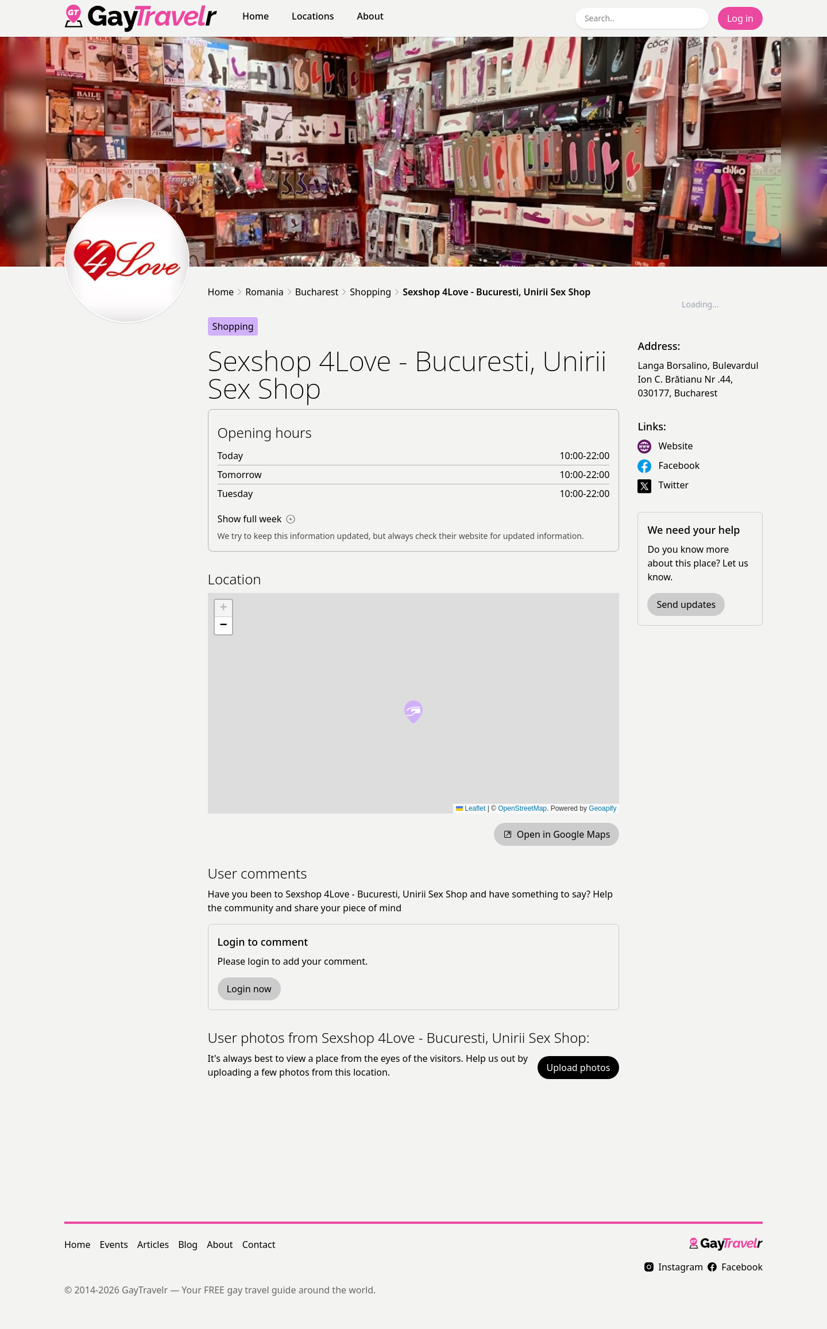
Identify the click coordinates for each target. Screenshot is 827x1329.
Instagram (673, 1267)
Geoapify (602, 808)
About (370, 16)
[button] (413, 711)
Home (255, 16)
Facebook (679, 465)
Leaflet (470, 808)
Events (114, 1244)
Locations (313, 16)
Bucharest (317, 292)
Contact (259, 1244)
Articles (153, 1244)
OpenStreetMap (522, 808)
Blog (188, 1244)
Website (676, 446)
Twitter (674, 485)
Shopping (370, 292)
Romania (264, 292)
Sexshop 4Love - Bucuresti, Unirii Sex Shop (496, 292)
